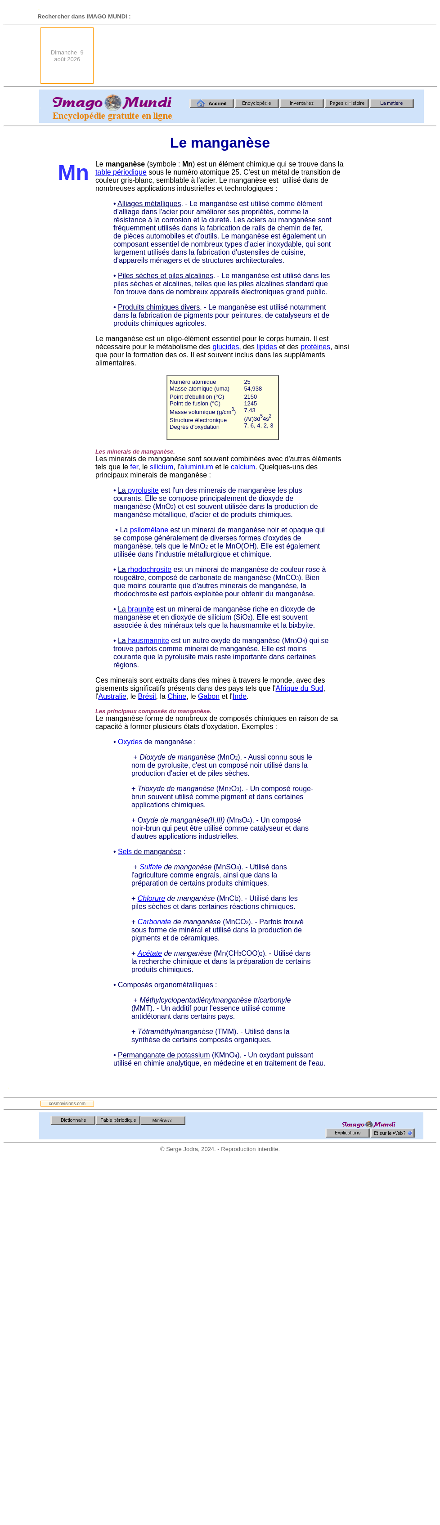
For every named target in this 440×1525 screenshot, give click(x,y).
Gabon (209, 696)
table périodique (121, 172)
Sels (125, 851)
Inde (240, 696)
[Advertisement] (392, 55)
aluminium (196, 467)
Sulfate (150, 867)
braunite (141, 609)
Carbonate (154, 922)
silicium (161, 467)
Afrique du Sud (299, 688)
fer (134, 467)
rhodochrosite (149, 569)
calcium (243, 467)
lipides (266, 347)
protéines (315, 347)
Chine (176, 696)
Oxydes (130, 742)
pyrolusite (143, 490)
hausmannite (148, 640)
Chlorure (151, 898)
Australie (112, 696)
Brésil (147, 696)
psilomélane (149, 530)
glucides (226, 347)
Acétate (150, 953)
